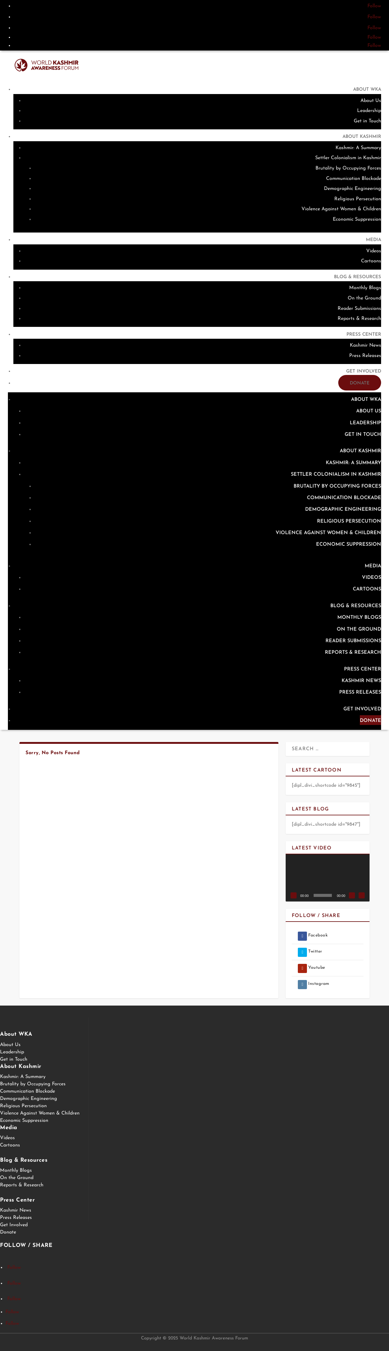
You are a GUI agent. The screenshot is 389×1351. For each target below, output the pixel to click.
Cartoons (371, 261)
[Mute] (352, 895)
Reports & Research (359, 318)
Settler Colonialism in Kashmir (348, 158)
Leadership (369, 110)
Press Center (363, 334)
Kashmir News (365, 345)
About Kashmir (362, 137)
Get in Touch (367, 121)
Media (373, 240)
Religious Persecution (357, 199)
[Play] (294, 895)
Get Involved (363, 371)
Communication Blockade (353, 178)
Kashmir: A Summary (358, 147)
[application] (328, 877)
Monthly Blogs (365, 287)
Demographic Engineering (352, 188)
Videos (373, 251)
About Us (370, 100)
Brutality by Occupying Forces (348, 168)
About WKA (367, 89)
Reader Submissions (359, 308)
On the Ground (364, 298)
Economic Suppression (357, 219)
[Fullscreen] (362, 895)
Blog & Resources (357, 277)
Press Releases (365, 355)
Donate (360, 383)
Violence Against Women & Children (341, 209)
